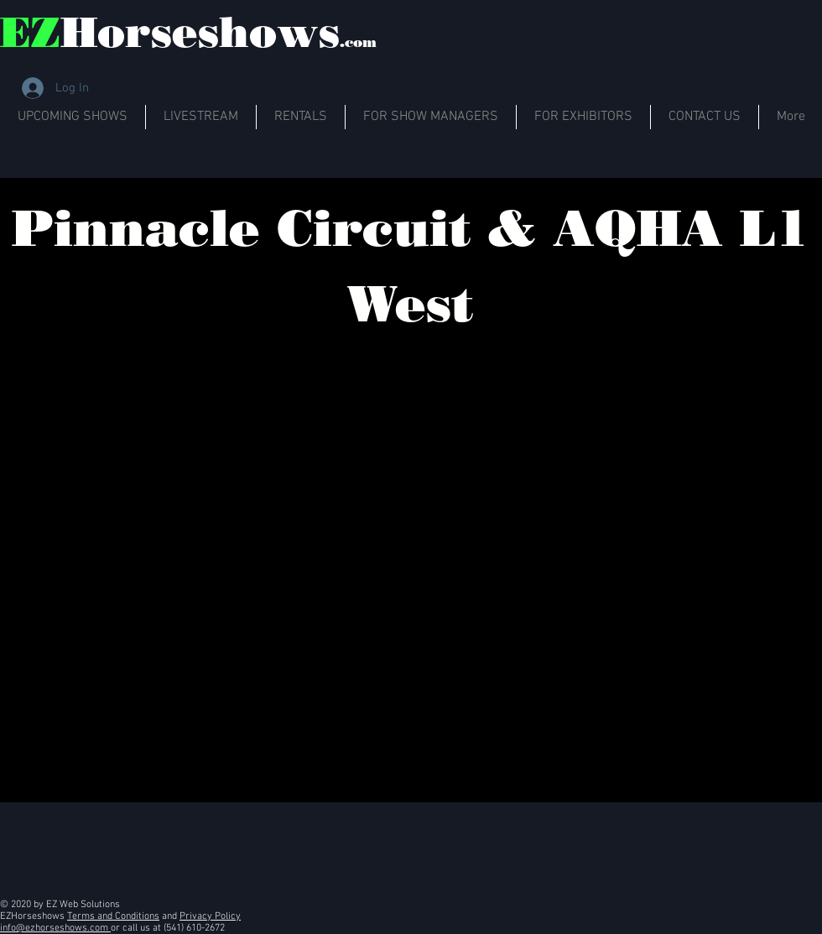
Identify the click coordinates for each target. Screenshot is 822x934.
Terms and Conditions (113, 916)
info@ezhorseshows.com (55, 928)
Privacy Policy (210, 916)
